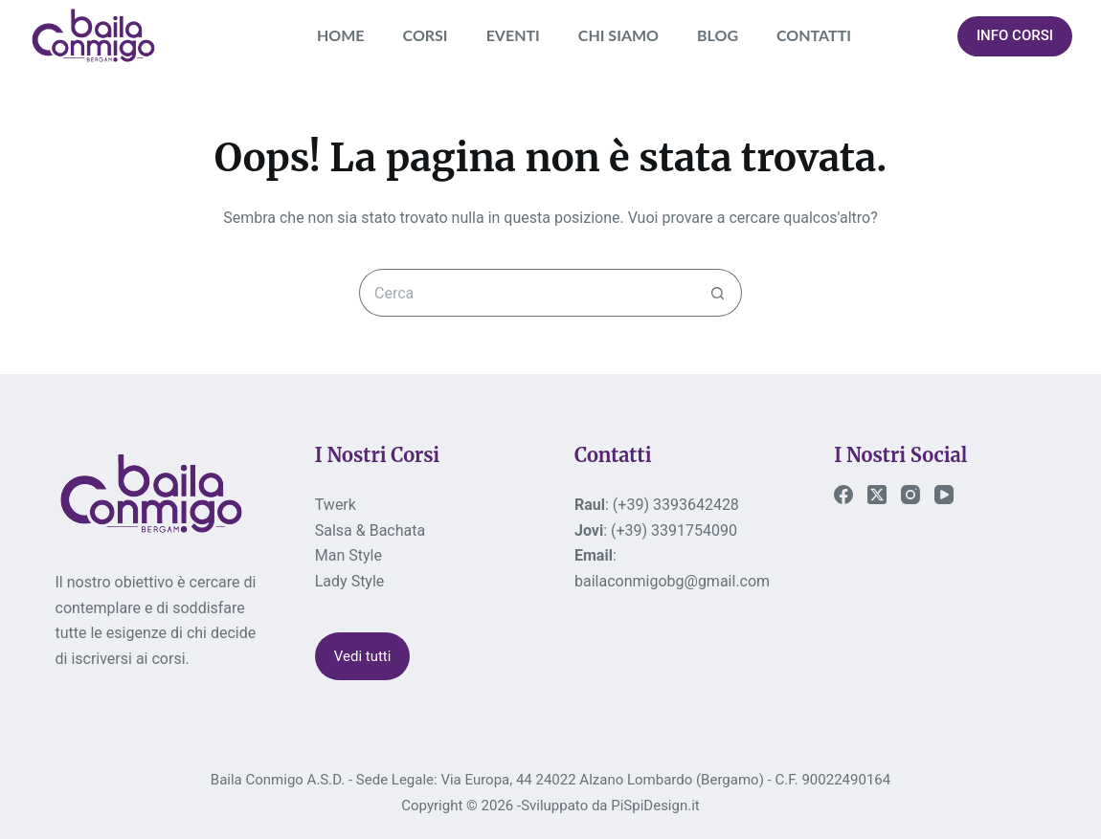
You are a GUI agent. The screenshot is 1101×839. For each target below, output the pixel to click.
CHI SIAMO (618, 35)
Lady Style (350, 581)
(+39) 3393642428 (676, 505)
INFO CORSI (1015, 35)
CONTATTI (813, 35)
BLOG (717, 35)
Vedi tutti (363, 656)
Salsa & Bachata (370, 530)
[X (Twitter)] (877, 494)
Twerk (335, 505)
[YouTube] (944, 494)
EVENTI (513, 35)
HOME (341, 35)
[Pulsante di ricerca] (718, 293)
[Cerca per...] (526, 293)
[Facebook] (843, 494)
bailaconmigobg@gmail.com (672, 581)
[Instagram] (910, 494)
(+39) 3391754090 (674, 530)
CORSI (425, 35)
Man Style (348, 555)
